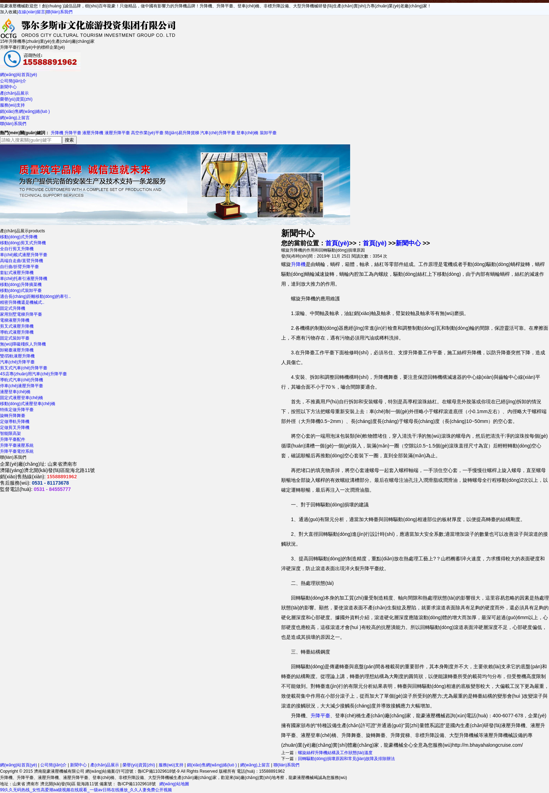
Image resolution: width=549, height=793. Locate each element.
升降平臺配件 (12, 439)
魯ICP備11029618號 (136, 783)
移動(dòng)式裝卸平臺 (21, 290)
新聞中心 (8, 86)
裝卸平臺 (268, 132)
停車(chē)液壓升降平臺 (21, 385)
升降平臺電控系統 (17, 451)
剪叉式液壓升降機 (17, 326)
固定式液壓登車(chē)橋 (21, 397)
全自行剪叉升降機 (17, 248)
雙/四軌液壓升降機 (17, 356)
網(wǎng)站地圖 (174, 783)
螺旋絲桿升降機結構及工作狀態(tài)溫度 (335, 752)
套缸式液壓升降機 (17, 272)
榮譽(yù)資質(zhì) (16, 99)
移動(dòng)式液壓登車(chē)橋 (27, 403)
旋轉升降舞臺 (12, 415)
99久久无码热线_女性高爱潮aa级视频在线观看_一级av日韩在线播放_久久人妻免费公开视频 (86, 789)
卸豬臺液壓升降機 (17, 350)
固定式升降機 (12, 308)
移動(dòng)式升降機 (18, 236)
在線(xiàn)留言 (31, 11)
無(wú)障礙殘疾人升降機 (23, 344)
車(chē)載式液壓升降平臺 (23, 254)
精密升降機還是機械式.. (22, 302)
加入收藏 (8, 11)
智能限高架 (10, 433)
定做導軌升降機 (14, 421)
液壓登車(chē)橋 (15, 391)
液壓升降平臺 (117, 132)
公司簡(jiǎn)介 (13, 80)
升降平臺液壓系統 (17, 445)
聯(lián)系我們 (59, 11)
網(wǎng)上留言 (15, 117)
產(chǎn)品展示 (14, 93)
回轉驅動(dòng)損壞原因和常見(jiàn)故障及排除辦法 (346, 758)
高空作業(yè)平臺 (147, 132)
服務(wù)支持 (12, 105)
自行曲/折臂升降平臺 (19, 266)
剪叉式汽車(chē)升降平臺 (23, 367)
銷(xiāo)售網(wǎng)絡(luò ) (25, 111)
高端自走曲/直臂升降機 (21, 260)
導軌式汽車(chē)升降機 (21, 379)
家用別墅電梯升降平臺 (21, 314)
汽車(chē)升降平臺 (217, 132)
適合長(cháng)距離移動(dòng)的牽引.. (35, 296)
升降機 (57, 132)
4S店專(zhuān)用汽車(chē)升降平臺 (33, 373)
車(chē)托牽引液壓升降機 (23, 278)
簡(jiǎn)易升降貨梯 (182, 132)
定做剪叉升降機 (14, 427)
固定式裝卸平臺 (14, 338)
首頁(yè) (337, 243)
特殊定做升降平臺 (17, 409)
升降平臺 (72, 132)
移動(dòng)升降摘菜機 (21, 284)
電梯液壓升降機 (14, 320)
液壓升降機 (92, 132)
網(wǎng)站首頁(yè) (18, 74)
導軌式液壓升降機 (17, 332)
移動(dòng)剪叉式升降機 (23, 242)
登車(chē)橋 (247, 132)
